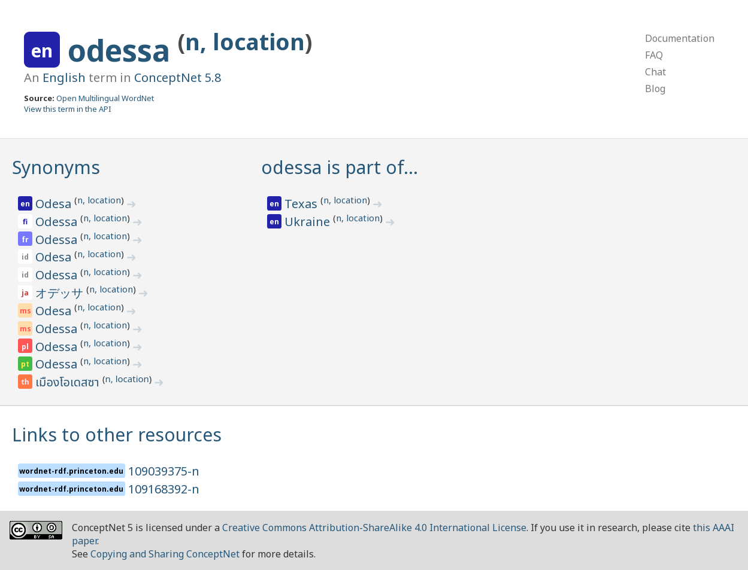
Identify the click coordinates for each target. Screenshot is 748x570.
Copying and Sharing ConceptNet (165, 553)
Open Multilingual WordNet (105, 98)
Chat (655, 71)
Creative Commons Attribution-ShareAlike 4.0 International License (374, 527)
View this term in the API (67, 108)
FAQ (654, 55)
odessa (123, 50)
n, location (245, 41)
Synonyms (56, 167)
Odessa (57, 222)
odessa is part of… (339, 167)
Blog (655, 88)
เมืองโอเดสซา (68, 383)
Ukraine (308, 222)
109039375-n (163, 471)
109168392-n (163, 489)
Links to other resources (117, 434)
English (64, 77)
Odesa (54, 204)
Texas (302, 204)
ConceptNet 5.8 (177, 77)
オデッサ (60, 293)
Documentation (679, 38)
